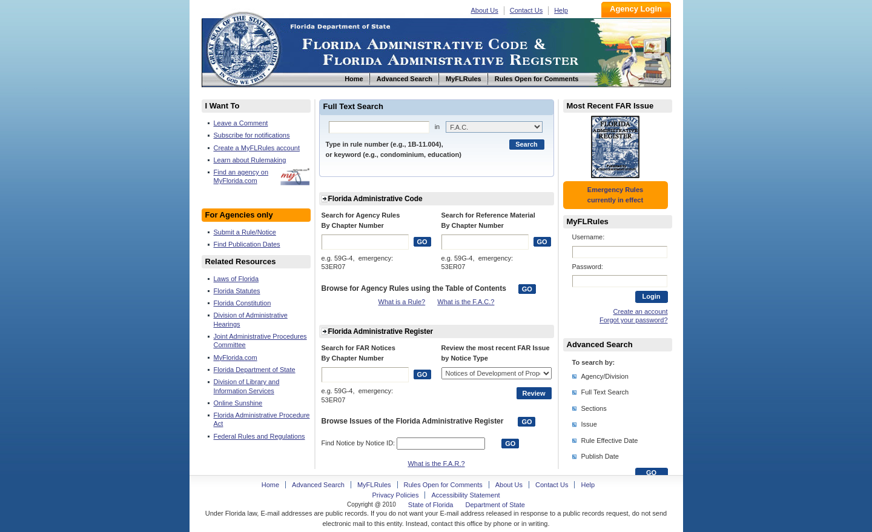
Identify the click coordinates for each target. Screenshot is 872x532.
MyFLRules (374, 484)
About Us (484, 10)
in (437, 126)
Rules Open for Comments (443, 484)
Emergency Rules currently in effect (615, 195)
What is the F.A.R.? (436, 463)
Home (243, 47)
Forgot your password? (634, 320)
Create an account (640, 311)
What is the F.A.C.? (465, 301)
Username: (588, 237)
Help (561, 10)
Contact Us (526, 10)
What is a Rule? (402, 301)
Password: (587, 266)
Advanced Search (318, 484)
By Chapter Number (353, 225)
